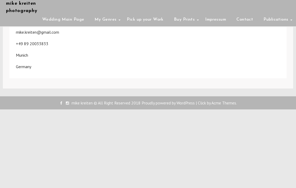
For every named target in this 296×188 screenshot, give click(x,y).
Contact (244, 19)
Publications (275, 19)
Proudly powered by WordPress (168, 102)
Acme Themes (223, 102)
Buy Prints (184, 19)
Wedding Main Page (63, 19)
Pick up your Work (145, 19)
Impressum (215, 19)
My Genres (105, 19)
